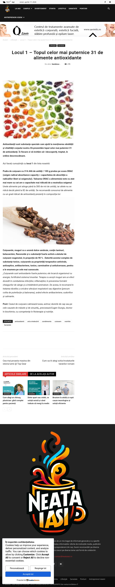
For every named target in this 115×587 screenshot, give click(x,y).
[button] (108, 8)
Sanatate (73, 8)
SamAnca (55, 64)
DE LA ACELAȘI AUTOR (42, 374)
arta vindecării (33, 321)
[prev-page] (5, 409)
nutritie (68, 321)
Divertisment (40, 8)
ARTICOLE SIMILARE (15, 374)
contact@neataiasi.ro (63, 556)
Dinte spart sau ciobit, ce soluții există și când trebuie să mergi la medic (38, 400)
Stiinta (52, 8)
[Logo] (8, 8)
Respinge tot (40, 568)
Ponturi (83, 8)
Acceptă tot (28, 574)
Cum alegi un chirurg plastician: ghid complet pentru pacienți (13, 400)
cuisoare (58, 321)
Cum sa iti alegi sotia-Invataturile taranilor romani (58, 362)
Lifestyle (62, 8)
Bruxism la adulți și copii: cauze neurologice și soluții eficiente (63, 400)
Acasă (5, 40)
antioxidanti (19, 321)
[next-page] (9, 409)
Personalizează (17, 568)
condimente (46, 321)
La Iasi (18, 8)
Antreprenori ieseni (14, 17)
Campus (27, 8)
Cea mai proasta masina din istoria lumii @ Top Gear (16, 362)
